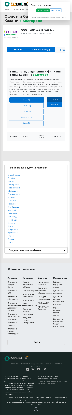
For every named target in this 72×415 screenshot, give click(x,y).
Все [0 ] (26, 100)
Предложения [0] (41, 49)
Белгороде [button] (41, 74)
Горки (10, 226)
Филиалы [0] (26, 117)
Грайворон (12, 197)
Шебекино (13, 191)
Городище (12, 220)
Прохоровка (13, 184)
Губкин (11, 181)
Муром (11, 236)
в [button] (31, 20)
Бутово (11, 242)
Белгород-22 (13, 216)
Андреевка (13, 229)
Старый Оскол (14, 175)
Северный (12, 213)
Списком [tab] (54, 99)
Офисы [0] (26, 106)
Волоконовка (14, 194)
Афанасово (13, 232)
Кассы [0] (26, 123)
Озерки (11, 239)
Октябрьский (13, 207)
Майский (12, 210)
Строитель (12, 200)
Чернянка (12, 204)
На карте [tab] (54, 104)
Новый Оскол (14, 188)
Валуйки (11, 178)
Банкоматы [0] (26, 111)
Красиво (11, 223)
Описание (17, 49)
